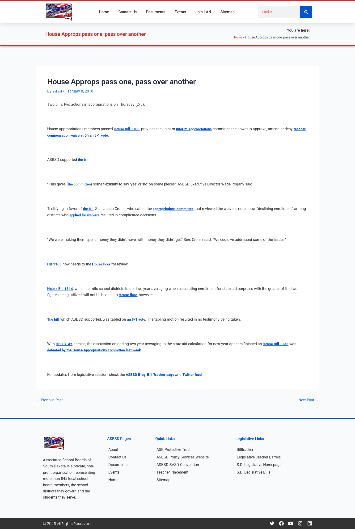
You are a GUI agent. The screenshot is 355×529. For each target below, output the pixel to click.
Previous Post (50, 400)
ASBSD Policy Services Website (182, 457)
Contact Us (127, 12)
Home (104, 12)
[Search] (306, 12)
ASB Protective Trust (173, 449)
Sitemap (227, 12)
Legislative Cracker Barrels (259, 457)
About (113, 449)
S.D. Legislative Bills (253, 472)
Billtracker (245, 449)
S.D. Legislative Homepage (259, 464)
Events (180, 12)
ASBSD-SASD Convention (177, 464)
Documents (155, 12)
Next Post (308, 400)
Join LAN (203, 12)
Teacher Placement (172, 472)
